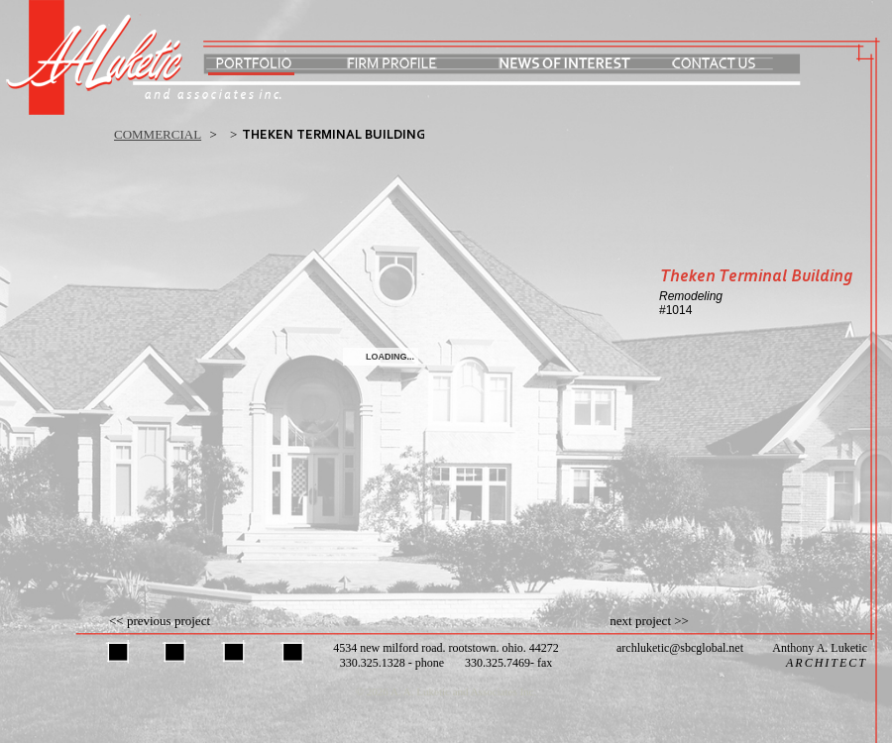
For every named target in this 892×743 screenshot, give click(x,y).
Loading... (390, 357)
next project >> (649, 620)
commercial (157, 134)
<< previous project (159, 620)
